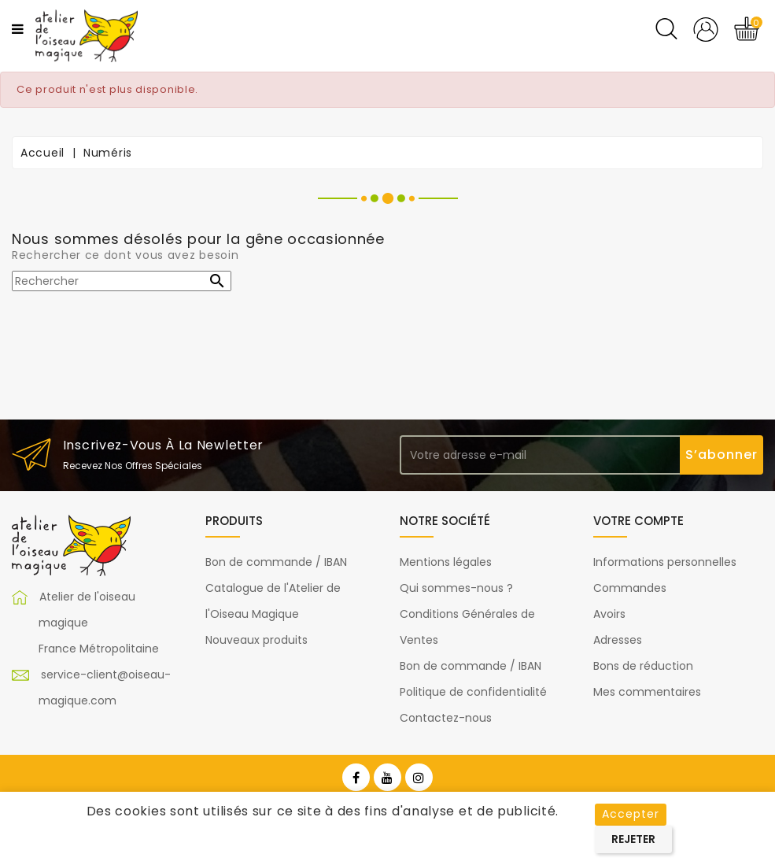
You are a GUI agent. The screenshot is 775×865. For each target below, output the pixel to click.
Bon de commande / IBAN (276, 562)
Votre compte (638, 520)
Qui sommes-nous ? (456, 588)
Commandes (629, 588)
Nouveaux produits (256, 640)
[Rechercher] (121, 281)
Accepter (630, 814)
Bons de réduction (643, 666)
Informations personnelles (664, 562)
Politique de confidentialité (473, 692)
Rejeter (633, 839)
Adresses (617, 640)
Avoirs (609, 614)
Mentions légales (446, 562)
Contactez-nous (446, 718)
